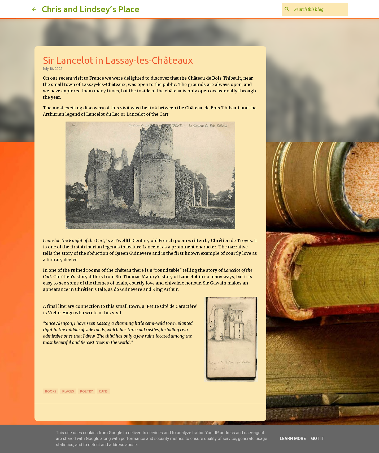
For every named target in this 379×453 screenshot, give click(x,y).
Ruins (103, 391)
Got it (317, 438)
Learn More (293, 438)
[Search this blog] (320, 9)
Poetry (86, 391)
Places (68, 391)
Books (50, 391)
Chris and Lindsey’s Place (91, 9)
